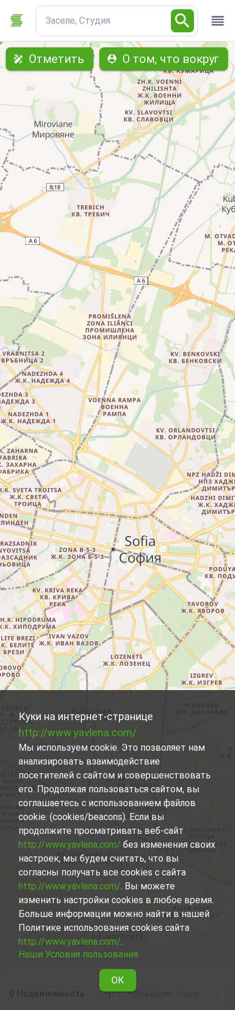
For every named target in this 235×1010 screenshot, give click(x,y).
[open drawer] (218, 21)
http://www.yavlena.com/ (77, 732)
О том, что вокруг (163, 58)
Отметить (50, 58)
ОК (117, 980)
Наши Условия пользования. (79, 954)
